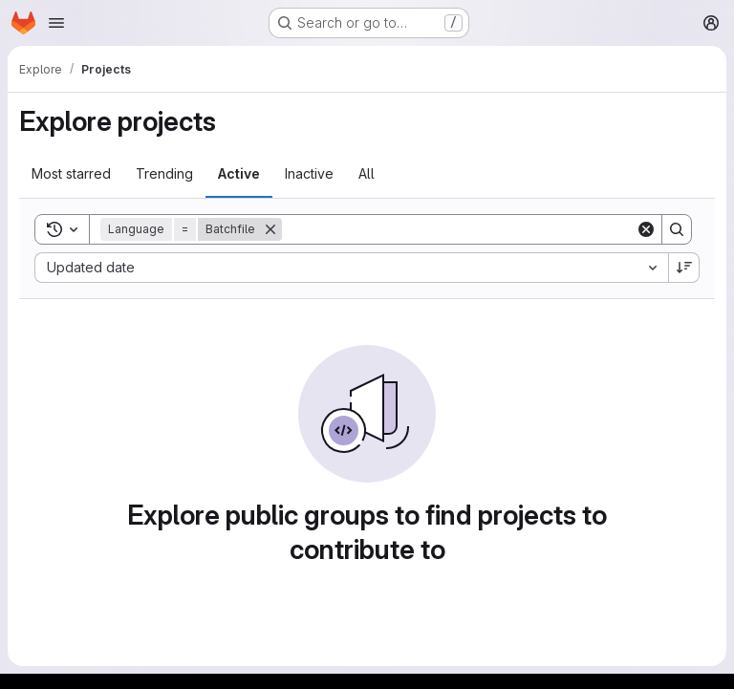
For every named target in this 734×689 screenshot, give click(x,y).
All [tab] (366, 173)
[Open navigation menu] (56, 23)
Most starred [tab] (71, 173)
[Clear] (646, 229)
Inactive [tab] (309, 173)
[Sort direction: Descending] (684, 267)
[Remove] (270, 229)
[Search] (459, 229)
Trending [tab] (164, 173)
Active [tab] (239, 173)
